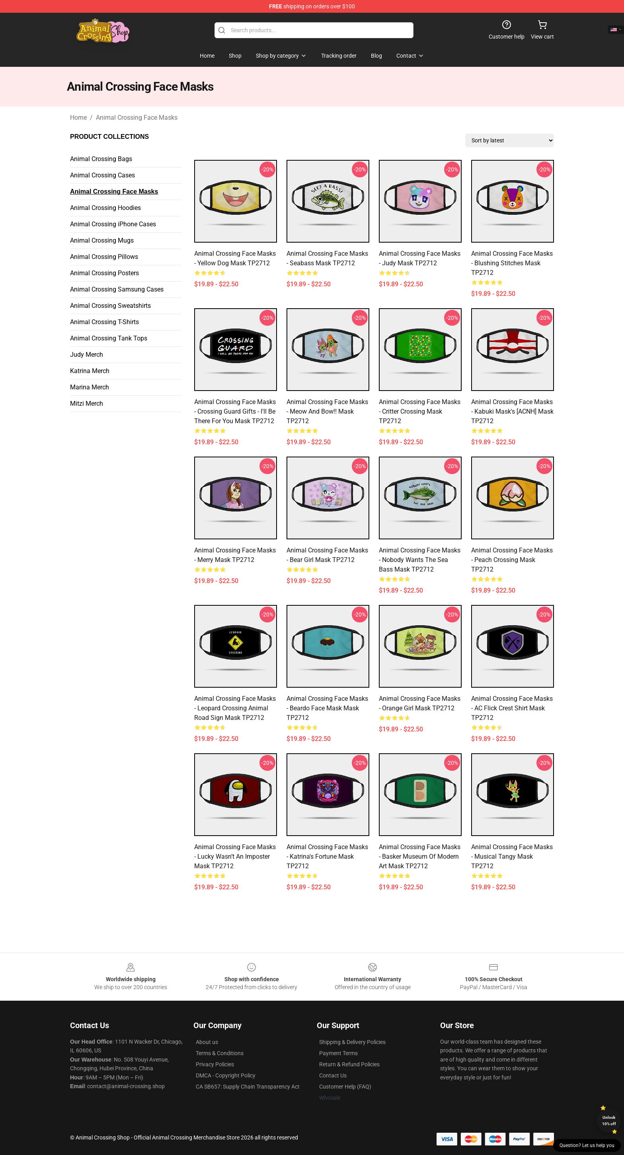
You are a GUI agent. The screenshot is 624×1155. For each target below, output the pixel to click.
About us (207, 1042)
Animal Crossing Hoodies (105, 208)
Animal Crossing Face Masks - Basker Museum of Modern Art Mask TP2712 (419, 856)
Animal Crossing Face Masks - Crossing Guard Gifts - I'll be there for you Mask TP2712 (235, 411)
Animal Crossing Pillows (104, 257)
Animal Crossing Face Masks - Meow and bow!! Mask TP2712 (327, 411)
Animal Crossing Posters (104, 273)
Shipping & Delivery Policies (352, 1042)
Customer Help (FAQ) (345, 1086)
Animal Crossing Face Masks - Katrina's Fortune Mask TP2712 (327, 856)
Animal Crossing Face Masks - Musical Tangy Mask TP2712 (512, 856)
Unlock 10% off (609, 1120)
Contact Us (333, 1075)
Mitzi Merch (86, 403)
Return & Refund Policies (349, 1064)
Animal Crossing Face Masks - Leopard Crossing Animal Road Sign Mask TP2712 (235, 708)
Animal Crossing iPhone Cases (113, 224)
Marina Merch (89, 387)
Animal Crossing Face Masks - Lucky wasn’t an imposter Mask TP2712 (235, 856)
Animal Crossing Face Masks (136, 117)
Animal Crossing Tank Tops (108, 338)
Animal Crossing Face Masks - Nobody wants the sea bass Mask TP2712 (419, 559)
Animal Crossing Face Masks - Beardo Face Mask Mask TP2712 (327, 708)
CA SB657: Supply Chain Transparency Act (248, 1086)
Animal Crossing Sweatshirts (110, 305)
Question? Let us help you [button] (587, 1145)
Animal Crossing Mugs (102, 240)
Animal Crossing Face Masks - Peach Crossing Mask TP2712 (512, 559)
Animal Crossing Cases (102, 175)
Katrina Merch (89, 371)
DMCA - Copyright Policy (225, 1075)
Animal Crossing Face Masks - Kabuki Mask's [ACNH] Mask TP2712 (512, 411)
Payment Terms (338, 1053)
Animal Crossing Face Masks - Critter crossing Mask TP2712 (419, 411)
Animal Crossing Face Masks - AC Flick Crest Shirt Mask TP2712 (512, 708)
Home (78, 117)
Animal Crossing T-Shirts (104, 322)
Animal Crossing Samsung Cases (117, 289)
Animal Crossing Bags (101, 159)
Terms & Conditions (220, 1053)
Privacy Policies (215, 1064)
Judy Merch (86, 354)
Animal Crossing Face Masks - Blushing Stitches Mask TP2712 (512, 263)
